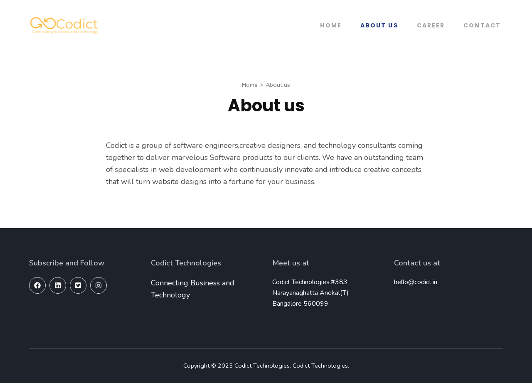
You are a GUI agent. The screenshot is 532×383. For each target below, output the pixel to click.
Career (431, 25)
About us (379, 25)
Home (330, 25)
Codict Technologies (262, 365)
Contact (482, 25)
